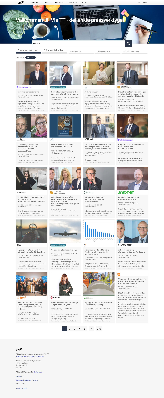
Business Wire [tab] (76, 52)
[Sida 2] (69, 329)
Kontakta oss (38, 372)
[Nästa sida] (91, 329)
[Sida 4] (79, 329)
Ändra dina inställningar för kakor (27, 380)
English (24, 388)
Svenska (18, 388)
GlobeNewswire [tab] (103, 52)
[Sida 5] (84, 329)
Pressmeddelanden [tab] (27, 50)
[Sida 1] (64, 329)
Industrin (30, 58)
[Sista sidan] (99, 329)
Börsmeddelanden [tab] (54, 50)
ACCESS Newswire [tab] (131, 52)
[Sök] (78, 43)
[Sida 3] (74, 329)
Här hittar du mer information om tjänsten (30, 356)
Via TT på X (19, 376)
